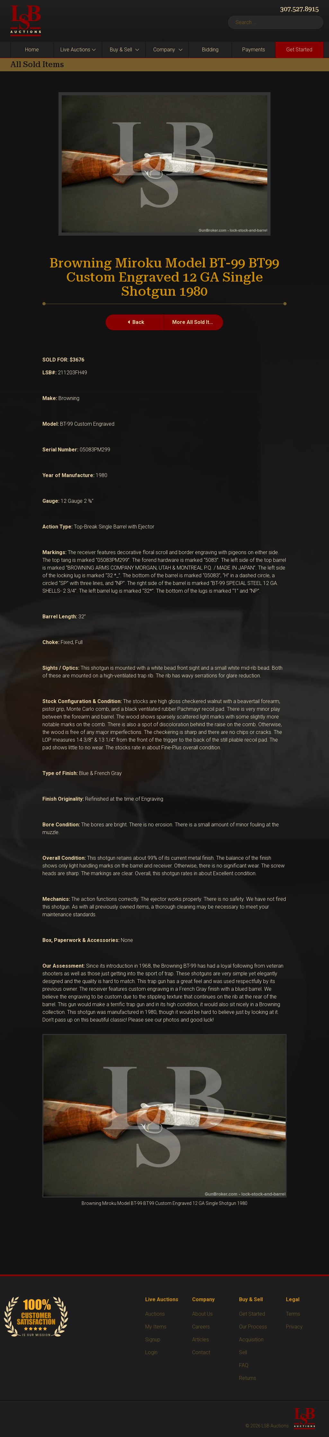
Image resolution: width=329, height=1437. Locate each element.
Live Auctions (75, 50)
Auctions (155, 1314)
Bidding (210, 50)
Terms (293, 1314)
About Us (202, 1314)
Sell (243, 1352)
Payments (253, 50)
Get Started (299, 50)
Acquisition (251, 1340)
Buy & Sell (121, 50)
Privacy (294, 1327)
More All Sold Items (196, 322)
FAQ (243, 1365)
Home (32, 50)
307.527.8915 (299, 9)
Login (151, 1352)
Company (164, 50)
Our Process (253, 1327)
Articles (200, 1340)
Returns (247, 1378)
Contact (201, 1352)
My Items (155, 1327)
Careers (201, 1327)
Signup (152, 1340)
